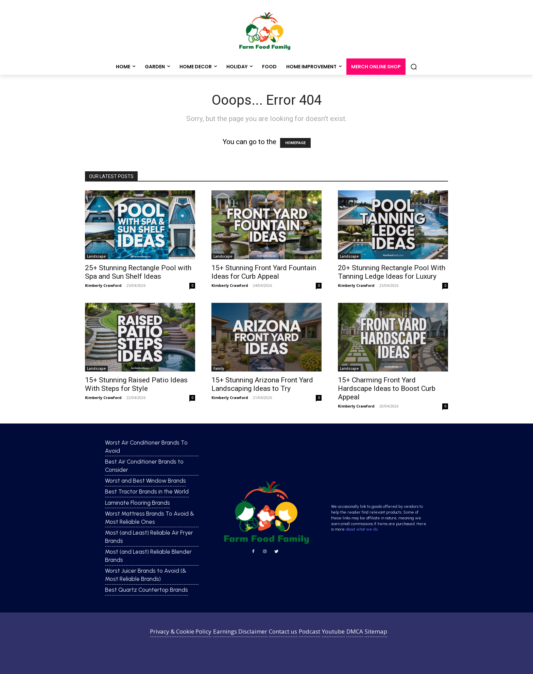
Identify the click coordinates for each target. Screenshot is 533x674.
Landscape (96, 256)
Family (218, 368)
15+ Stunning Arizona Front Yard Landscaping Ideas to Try (262, 384)
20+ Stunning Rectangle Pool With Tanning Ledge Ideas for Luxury (391, 272)
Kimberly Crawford (103, 285)
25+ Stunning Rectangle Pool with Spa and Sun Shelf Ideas (138, 272)
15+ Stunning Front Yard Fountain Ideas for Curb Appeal (263, 272)
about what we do (362, 529)
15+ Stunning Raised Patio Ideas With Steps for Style (136, 384)
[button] (414, 66)
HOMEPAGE (295, 143)
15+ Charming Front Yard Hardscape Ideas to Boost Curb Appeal (386, 388)
